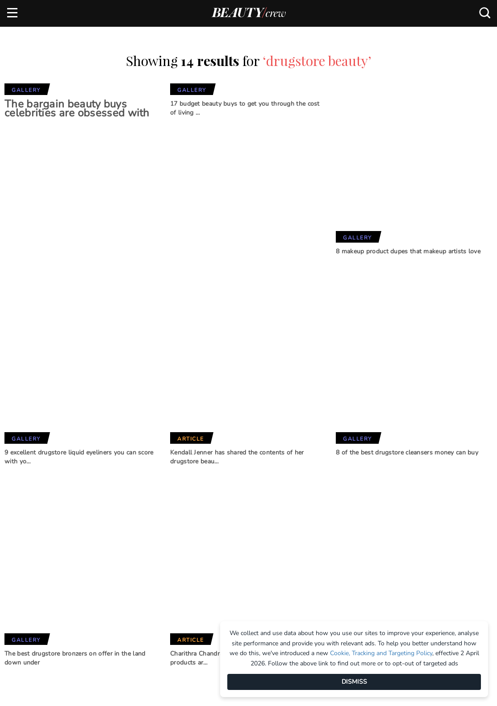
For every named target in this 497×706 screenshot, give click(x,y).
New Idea (232, 578)
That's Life (234, 607)
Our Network (248, 512)
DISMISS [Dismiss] (354, 681)
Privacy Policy (29, 599)
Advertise (22, 555)
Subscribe (435, 495)
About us (21, 540)
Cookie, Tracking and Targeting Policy (381, 653)
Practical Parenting (251, 592)
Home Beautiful (155, 570)
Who (138, 585)
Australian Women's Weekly (163, 603)
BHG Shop (233, 563)
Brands (147, 512)
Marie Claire (150, 541)
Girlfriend (147, 555)
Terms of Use (27, 584)
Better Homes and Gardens (246, 544)
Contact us (24, 570)
